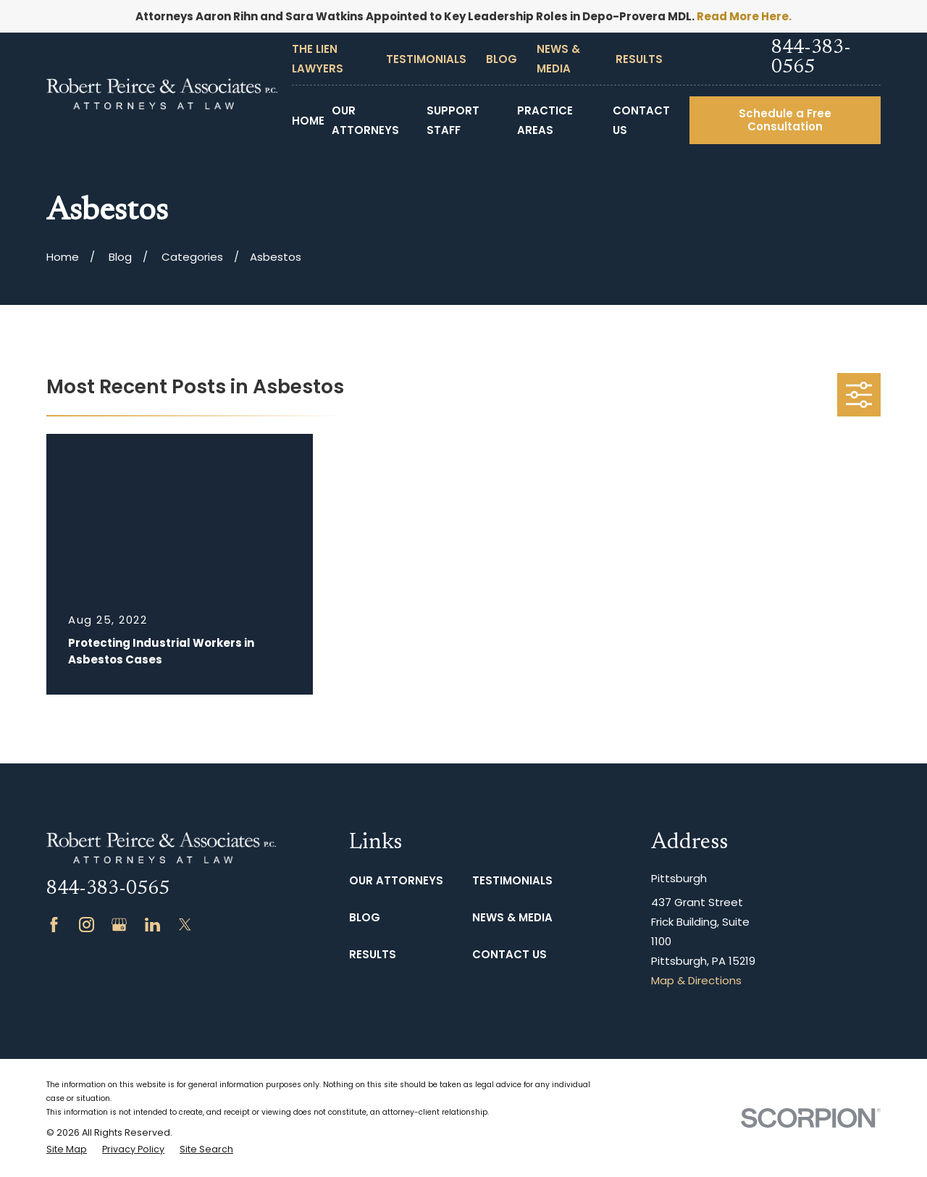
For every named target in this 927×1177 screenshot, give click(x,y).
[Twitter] (185, 924)
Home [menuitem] (308, 120)
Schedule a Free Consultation (785, 120)
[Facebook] (54, 924)
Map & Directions (696, 980)
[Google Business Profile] (119, 924)
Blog (501, 59)
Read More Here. (744, 16)
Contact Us (509, 954)
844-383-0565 (811, 58)
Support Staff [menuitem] (453, 120)
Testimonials (426, 59)
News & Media (512, 917)
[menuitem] (66, 1150)
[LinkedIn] (152, 924)
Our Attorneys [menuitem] (365, 120)
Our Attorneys (396, 880)
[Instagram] (86, 924)
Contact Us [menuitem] (641, 120)
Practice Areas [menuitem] (545, 120)
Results (639, 59)
